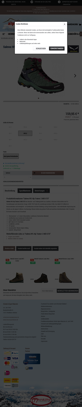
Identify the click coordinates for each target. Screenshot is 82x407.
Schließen (41, 48)
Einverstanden (56, 48)
